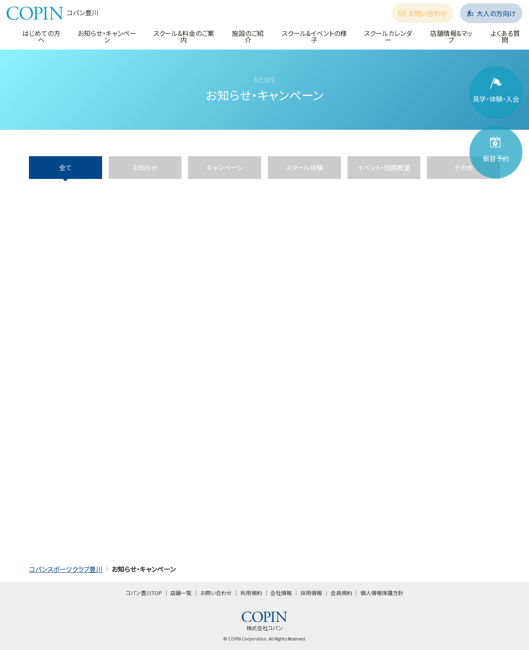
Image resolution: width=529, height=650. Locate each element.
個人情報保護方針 (381, 593)
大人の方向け (491, 13)
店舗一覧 (181, 593)
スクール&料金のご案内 (183, 36)
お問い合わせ (422, 13)
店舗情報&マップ (451, 36)
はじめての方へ (41, 36)
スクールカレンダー (388, 36)
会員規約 (341, 593)
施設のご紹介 (248, 36)
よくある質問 (505, 36)
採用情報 (311, 593)
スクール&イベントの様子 (314, 36)
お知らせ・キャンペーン (107, 36)
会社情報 (281, 593)
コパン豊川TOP (144, 593)
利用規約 (251, 593)
